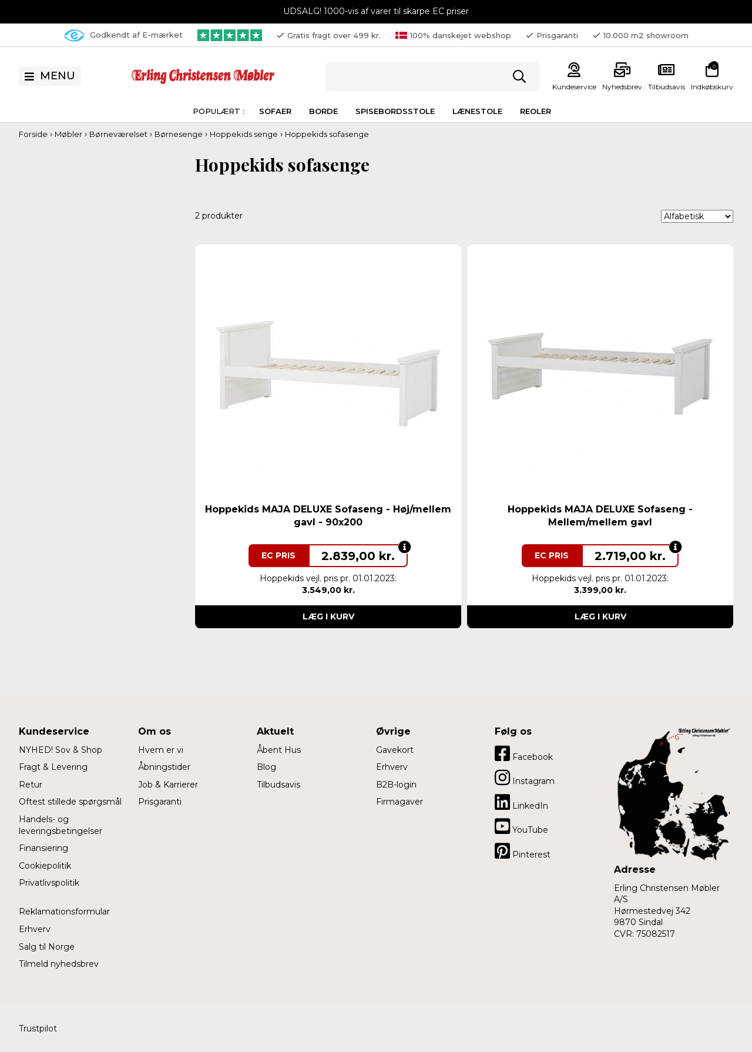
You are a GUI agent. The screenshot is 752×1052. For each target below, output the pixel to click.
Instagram (525, 777)
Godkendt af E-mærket (123, 35)
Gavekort (395, 750)
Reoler (535, 111)
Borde (323, 111)
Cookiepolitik (45, 865)
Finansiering (43, 848)
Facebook (524, 753)
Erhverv (35, 929)
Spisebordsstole (395, 111)
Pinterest (522, 851)
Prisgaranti (160, 801)
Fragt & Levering (53, 767)
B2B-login (396, 784)
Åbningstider (164, 767)
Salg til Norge (47, 947)
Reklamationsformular (64, 911)
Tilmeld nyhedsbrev (59, 964)
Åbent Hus (279, 750)
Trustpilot (38, 1028)
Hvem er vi (160, 750)
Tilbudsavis (666, 86)
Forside (33, 134)
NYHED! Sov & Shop (60, 750)
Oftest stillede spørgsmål (70, 801)
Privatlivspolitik (49, 882)
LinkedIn (521, 802)
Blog (266, 767)
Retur (30, 784)
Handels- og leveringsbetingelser (60, 825)
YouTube (521, 826)
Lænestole (477, 111)
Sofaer (275, 111)
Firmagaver (399, 801)
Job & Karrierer (168, 784)
